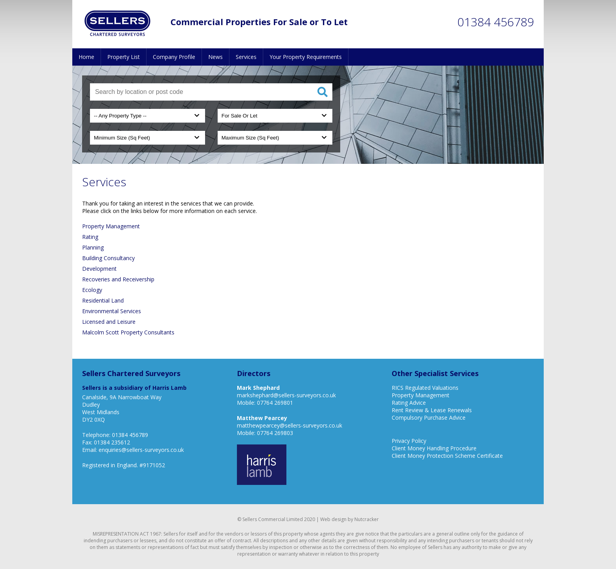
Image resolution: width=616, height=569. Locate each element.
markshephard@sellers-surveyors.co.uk (286, 395)
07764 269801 (275, 402)
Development (99, 268)
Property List (123, 57)
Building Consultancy (108, 258)
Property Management (111, 226)
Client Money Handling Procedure (434, 448)
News (215, 57)
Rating (90, 236)
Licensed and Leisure (109, 321)
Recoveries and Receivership (118, 279)
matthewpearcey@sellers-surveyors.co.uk (289, 425)
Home (86, 57)
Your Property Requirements (306, 57)
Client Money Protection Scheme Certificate (447, 455)
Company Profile (174, 57)
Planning (93, 247)
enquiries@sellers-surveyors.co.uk (141, 449)
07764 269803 (275, 433)
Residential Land (103, 300)
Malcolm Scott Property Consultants (128, 332)
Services (246, 57)
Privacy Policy (409, 440)
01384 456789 (495, 22)
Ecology (92, 290)
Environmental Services (111, 311)
